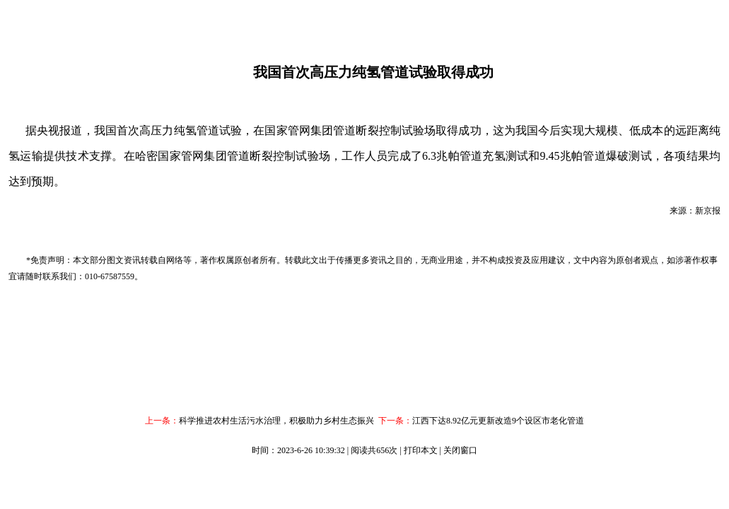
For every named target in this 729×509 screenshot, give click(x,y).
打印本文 (421, 450)
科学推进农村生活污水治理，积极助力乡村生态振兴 (276, 421)
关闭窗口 (460, 450)
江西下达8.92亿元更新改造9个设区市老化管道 (498, 421)
